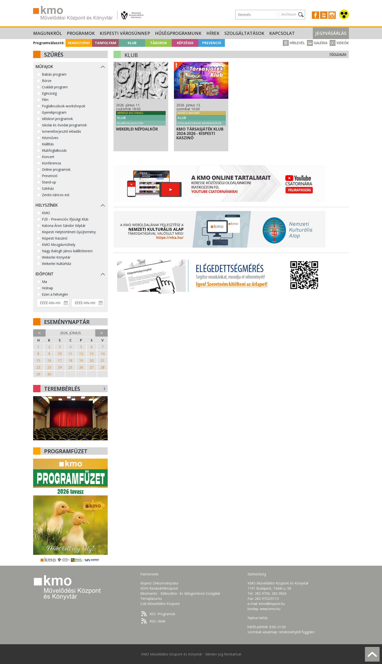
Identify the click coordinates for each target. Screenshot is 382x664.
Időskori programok (57, 118)
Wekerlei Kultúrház (56, 263)
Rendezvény (79, 42)
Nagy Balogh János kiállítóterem (67, 251)
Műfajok (44, 66)
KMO (46, 213)
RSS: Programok (162, 614)
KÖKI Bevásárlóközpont (159, 588)
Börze (46, 80)
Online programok (56, 169)
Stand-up (49, 182)
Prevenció (211, 42)
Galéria (317, 42)
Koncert (48, 156)
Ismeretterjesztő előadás (61, 131)
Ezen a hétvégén (55, 294)
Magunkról (47, 33)
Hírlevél (294, 42)
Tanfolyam (105, 42)
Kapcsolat (282, 33)
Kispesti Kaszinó (54, 238)
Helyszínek (47, 205)
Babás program (54, 74)
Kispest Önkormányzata (159, 583)
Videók (339, 42)
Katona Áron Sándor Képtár (64, 225)
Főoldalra (338, 54)
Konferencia (51, 163)
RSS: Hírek (157, 621)
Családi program (55, 87)
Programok (81, 33)
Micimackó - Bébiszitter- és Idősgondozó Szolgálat (180, 593)
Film (45, 99)
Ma (44, 281)
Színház (48, 188)
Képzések (185, 42)
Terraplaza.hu (151, 598)
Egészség (49, 93)
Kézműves (50, 137)
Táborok (158, 42)
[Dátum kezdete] (53, 303)
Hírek (213, 33)
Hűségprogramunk (178, 33)
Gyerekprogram (54, 112)
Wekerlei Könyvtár (56, 257)
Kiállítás (48, 144)
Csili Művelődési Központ (160, 603)
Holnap (47, 288)
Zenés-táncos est (55, 194)
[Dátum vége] (88, 303)
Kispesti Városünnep (125, 33)
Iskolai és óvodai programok (64, 125)
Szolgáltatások (244, 33)
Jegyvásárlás (330, 33)
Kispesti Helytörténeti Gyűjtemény (69, 232)
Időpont (45, 274)
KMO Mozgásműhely (58, 244)
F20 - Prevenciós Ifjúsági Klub (65, 219)
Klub (132, 42)
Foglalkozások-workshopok (63, 106)
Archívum (289, 14)
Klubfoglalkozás (54, 150)
